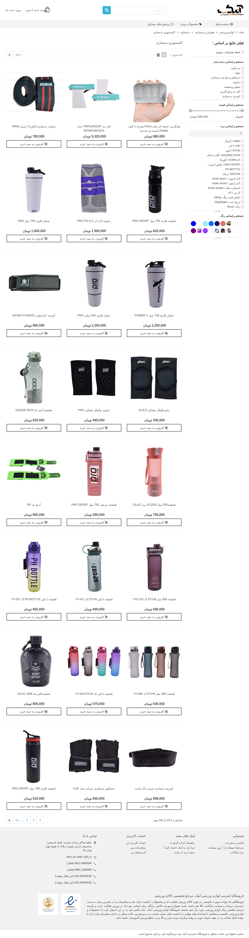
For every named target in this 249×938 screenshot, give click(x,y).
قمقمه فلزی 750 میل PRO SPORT (154, 220)
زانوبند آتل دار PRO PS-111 (94, 220)
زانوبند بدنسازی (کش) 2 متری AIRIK (34, 126)
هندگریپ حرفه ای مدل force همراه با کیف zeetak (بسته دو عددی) (154, 128)
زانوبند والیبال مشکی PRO (94, 410)
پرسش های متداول (160, 24)
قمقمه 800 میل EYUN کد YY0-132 (154, 599)
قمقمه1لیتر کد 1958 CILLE (33, 693)
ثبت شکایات (237, 852)
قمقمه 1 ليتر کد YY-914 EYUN (94, 693)
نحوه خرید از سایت (184, 852)
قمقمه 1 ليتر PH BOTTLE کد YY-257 (33, 599)
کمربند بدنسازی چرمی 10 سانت (154, 788)
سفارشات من (138, 847)
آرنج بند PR (33, 504)
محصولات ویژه (191, 24)
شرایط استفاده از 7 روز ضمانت (226, 847)
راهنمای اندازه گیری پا (182, 842)
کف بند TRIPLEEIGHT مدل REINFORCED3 (94, 128)
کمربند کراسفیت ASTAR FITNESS (33, 315)
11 (17, 820)
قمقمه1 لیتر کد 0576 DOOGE (33, 410)
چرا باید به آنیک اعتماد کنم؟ (179, 847)
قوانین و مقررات (234, 842)
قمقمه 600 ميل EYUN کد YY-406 (154, 693)
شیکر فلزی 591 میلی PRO (93, 315)
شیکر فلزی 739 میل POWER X (154, 315)
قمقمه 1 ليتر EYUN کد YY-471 (94, 599)
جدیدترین (176, 54)
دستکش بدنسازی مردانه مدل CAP (94, 788)
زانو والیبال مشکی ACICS (154, 410)
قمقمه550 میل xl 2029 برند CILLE (154, 504)
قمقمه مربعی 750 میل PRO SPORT (93, 504)
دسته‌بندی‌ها (224, 24)
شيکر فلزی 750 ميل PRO (34, 220)
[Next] (9, 54)
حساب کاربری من (136, 842)
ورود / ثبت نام (13, 10)
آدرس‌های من (138, 852)
